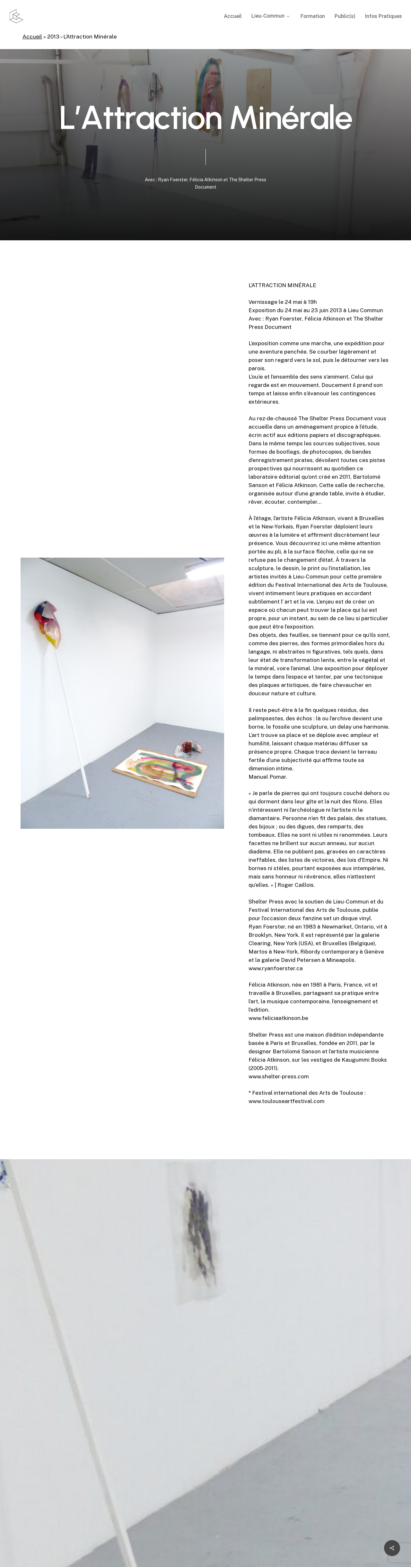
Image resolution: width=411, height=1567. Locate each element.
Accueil (32, 36)
